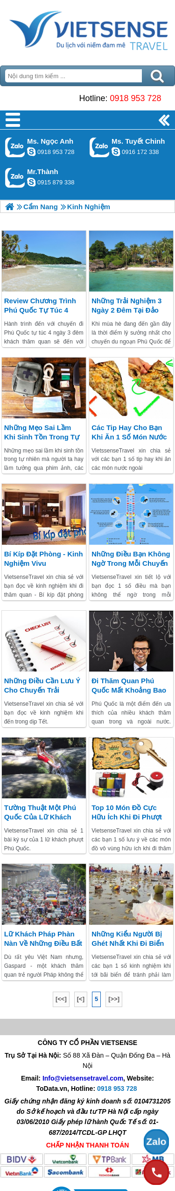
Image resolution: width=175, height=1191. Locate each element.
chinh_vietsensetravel (115, 151)
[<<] (61, 998)
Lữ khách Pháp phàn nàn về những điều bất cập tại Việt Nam (43, 943)
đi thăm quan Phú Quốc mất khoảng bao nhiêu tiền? (128, 690)
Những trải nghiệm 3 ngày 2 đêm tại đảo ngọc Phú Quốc (126, 310)
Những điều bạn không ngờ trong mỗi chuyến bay (130, 563)
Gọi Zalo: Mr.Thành (15, 177)
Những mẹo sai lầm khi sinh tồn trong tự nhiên (41, 437)
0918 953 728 (135, 98)
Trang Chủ (87, 30)
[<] (80, 998)
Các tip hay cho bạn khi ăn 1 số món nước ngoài (129, 437)
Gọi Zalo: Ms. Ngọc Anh (15, 147)
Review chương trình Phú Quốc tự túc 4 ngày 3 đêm (40, 310)
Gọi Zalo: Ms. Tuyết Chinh (99, 147)
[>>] (113, 998)
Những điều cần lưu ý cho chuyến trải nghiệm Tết (42, 690)
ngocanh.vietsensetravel (31, 151)
